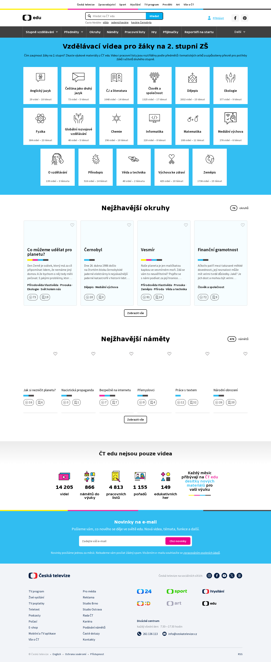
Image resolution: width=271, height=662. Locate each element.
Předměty (71, 32)
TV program (151, 4)
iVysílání (135, 4)
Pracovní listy (135, 32)
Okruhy (95, 32)
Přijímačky (170, 32)
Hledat (154, 16)
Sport (122, 4)
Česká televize (85, 4)
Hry (154, 32)
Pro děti (167, 4)
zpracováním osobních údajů (201, 553)
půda (106, 22)
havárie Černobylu (141, 22)
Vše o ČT (189, 4)
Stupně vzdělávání (40, 32)
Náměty (113, 32)
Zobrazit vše (135, 313)
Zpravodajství (107, 4)
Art (178, 4)
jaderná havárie (120, 22)
